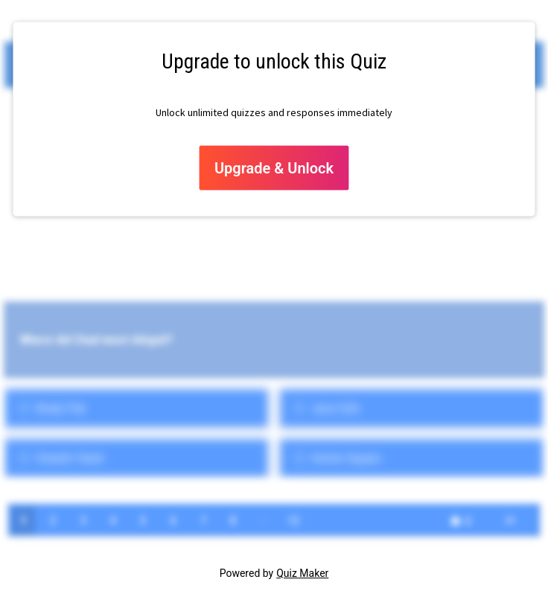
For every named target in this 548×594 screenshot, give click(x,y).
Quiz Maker (302, 573)
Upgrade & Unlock (274, 167)
